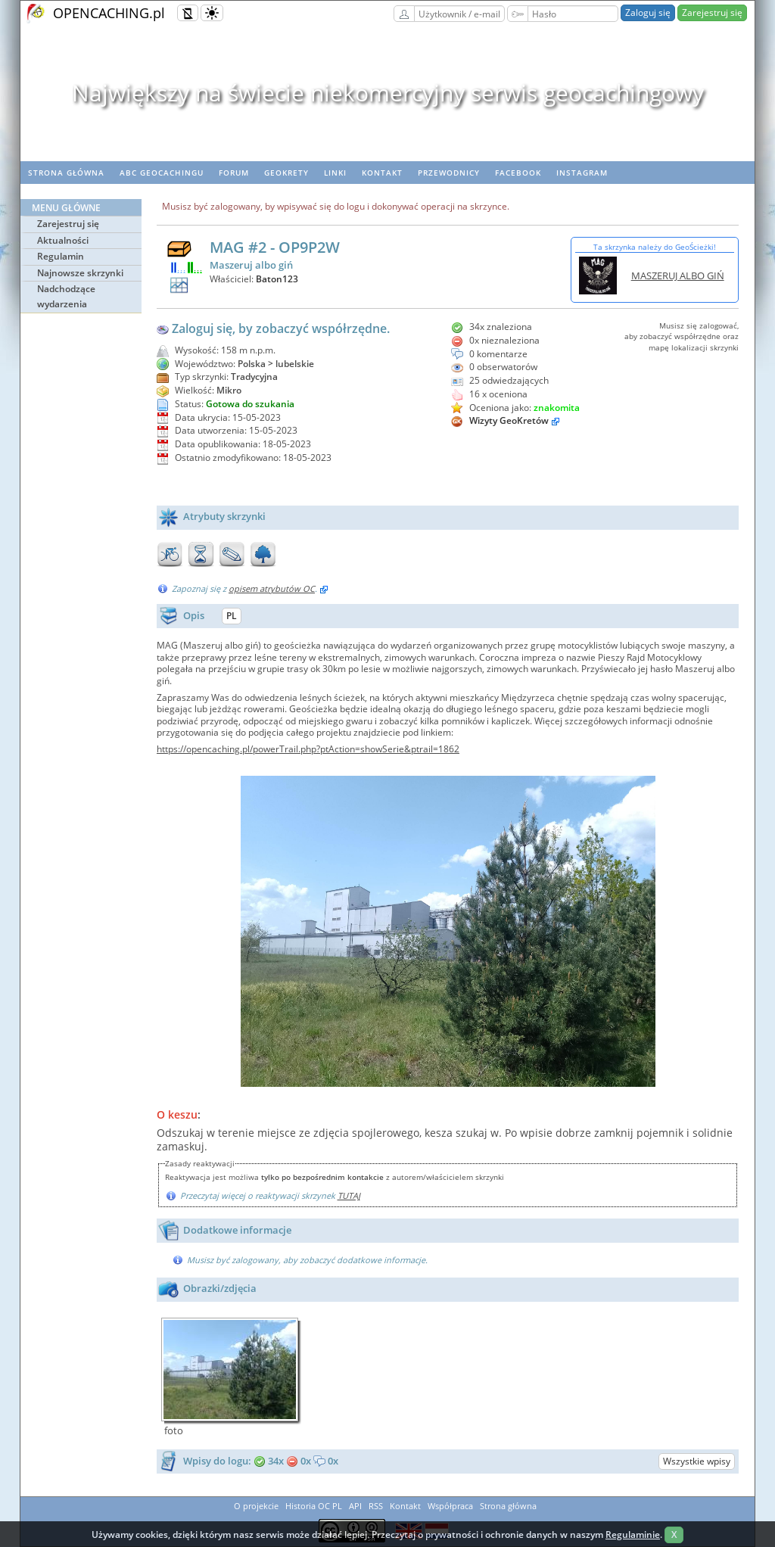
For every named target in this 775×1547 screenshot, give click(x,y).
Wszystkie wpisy (696, 1461)
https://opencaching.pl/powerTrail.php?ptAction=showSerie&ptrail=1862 (308, 748)
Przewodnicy (449, 172)
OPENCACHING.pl (109, 13)
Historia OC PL (313, 1505)
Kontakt (382, 172)
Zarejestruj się (712, 12)
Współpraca (450, 1505)
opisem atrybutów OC (272, 588)
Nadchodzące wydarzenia (66, 296)
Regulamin (60, 256)
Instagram (582, 172)
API (355, 1505)
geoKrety (286, 172)
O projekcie (256, 1505)
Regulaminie (632, 1534)
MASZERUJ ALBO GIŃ (677, 275)
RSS (376, 1505)
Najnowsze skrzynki (80, 272)
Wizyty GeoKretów (509, 420)
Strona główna (66, 172)
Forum (234, 172)
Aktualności (63, 240)
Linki (335, 172)
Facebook (518, 172)
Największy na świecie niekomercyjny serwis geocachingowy (388, 92)
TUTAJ (349, 1195)
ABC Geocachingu (162, 172)
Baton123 (277, 278)
